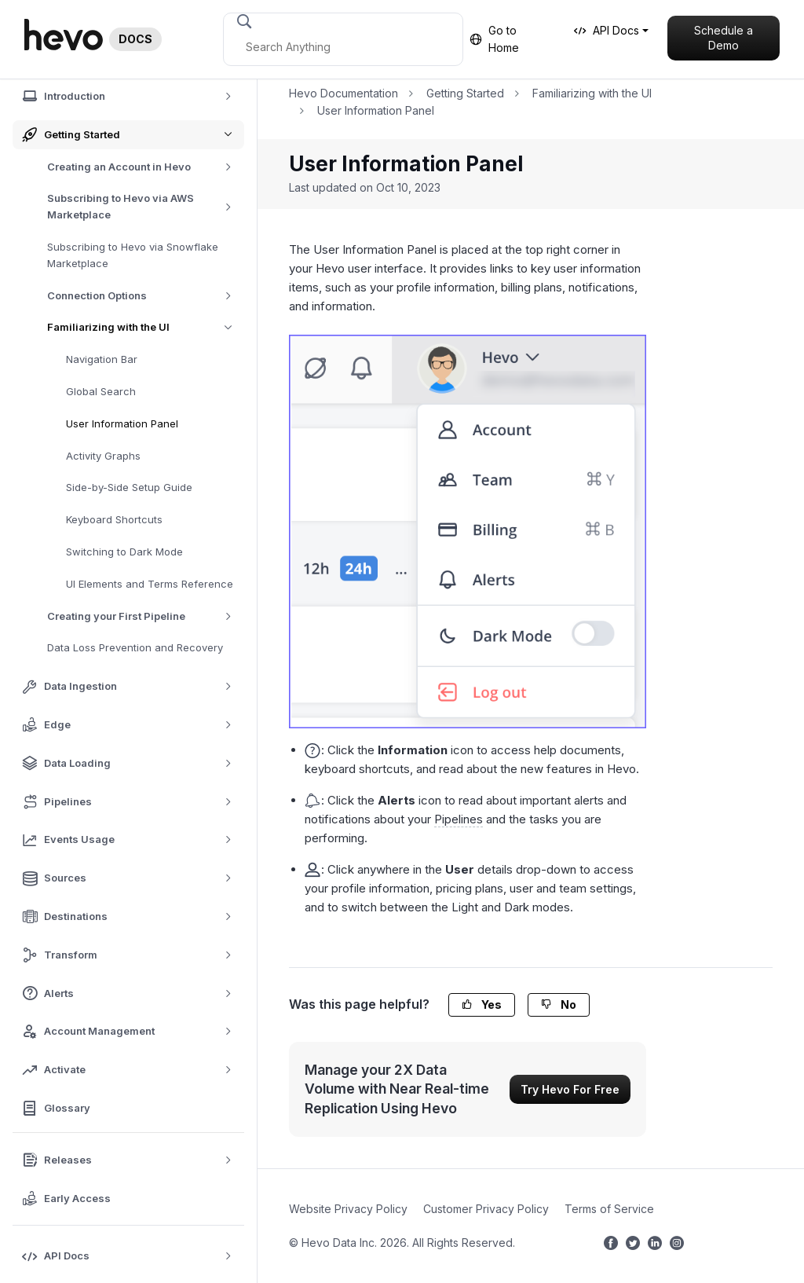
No (558, 1004)
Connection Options (145, 295)
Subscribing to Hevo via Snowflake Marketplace (132, 254)
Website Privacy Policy (348, 1208)
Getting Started (465, 93)
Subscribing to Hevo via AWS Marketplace (145, 206)
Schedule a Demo (723, 38)
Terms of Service (609, 1208)
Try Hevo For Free (570, 1089)
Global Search (101, 391)
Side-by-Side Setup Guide (129, 487)
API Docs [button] (606, 30)
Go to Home (494, 39)
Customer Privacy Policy (486, 1208)
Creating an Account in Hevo (145, 166)
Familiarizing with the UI (145, 327)
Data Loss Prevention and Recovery (135, 647)
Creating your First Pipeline (145, 616)
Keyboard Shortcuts (114, 519)
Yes (482, 1004)
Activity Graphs (103, 455)
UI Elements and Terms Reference (149, 583)
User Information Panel (122, 423)
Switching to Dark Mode (124, 551)
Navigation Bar (101, 359)
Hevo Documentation (343, 93)
